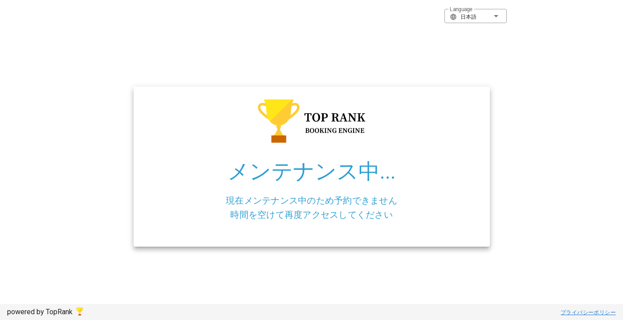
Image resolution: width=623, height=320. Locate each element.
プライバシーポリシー (588, 312)
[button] (475, 16)
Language (461, 9)
